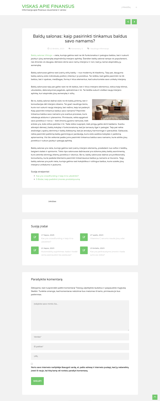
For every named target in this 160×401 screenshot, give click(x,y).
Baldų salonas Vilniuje (41, 55)
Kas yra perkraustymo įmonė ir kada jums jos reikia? (107, 251)
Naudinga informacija (100, 49)
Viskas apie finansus (48, 6)
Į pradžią (126, 7)
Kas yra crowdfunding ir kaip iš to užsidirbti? (57, 238)
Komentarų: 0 (77, 49)
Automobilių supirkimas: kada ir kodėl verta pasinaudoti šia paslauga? (59, 251)
